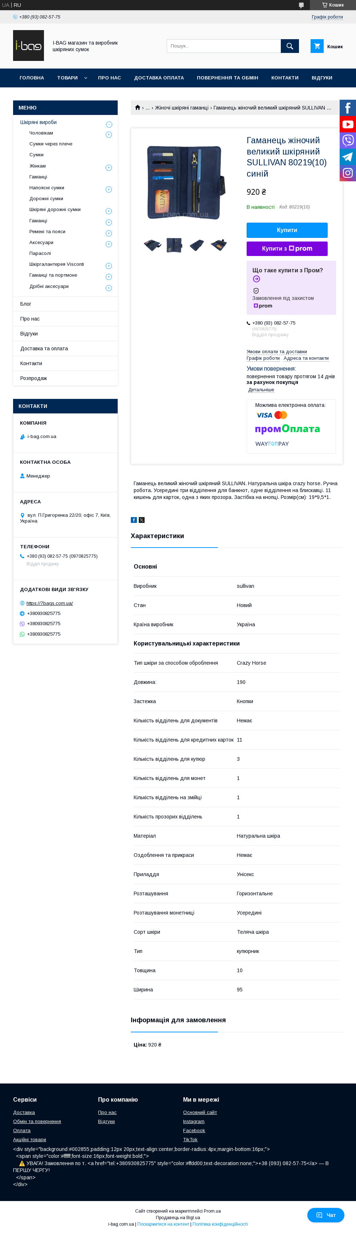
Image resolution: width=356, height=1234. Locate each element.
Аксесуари (41, 242)
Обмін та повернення (37, 1121)
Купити (287, 230)
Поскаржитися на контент (163, 1224)
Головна (32, 78)
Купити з (287, 248)
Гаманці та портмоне (53, 275)
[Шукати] (290, 46)
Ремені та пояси (47, 231)
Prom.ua (212, 1211)
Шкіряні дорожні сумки (55, 209)
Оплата (22, 1130)
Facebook (194, 1130)
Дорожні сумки (46, 198)
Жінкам (37, 166)
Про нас (109, 78)
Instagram (194, 1121)
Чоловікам (41, 133)
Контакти (285, 78)
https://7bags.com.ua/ (50, 603)
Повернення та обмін (227, 78)
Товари (67, 78)
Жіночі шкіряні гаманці (182, 108)
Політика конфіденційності (220, 1224)
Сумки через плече (50, 143)
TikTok (190, 1139)
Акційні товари (29, 1139)
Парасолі (40, 253)
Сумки (36, 154)
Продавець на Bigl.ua (178, 1217)
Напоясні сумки (46, 187)
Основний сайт (200, 1112)
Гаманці (38, 176)
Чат (326, 1215)
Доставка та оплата (44, 348)
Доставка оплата (159, 78)
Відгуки (322, 78)
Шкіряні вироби (38, 122)
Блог (25, 304)
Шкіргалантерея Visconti (56, 264)
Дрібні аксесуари (49, 286)
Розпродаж (33, 378)
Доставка (24, 1112)
